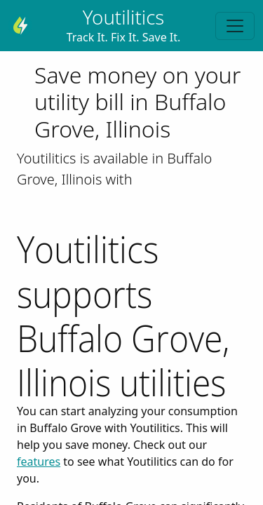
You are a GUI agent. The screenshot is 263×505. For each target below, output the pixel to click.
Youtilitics (124, 17)
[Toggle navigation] (235, 26)
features (38, 461)
